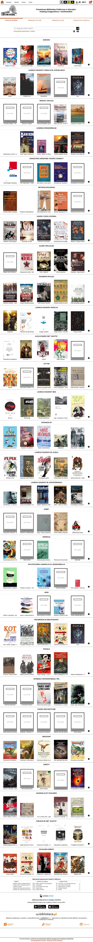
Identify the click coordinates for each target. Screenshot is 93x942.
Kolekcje (32, 31)
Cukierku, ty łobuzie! (40, 889)
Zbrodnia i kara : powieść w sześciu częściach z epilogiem (25, 889)
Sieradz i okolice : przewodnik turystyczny (21, 884)
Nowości (8, 2)
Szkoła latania (39, 884)
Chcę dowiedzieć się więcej (38, 940)
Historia (16, 2)
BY (73, 2)
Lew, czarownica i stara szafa (42, 886)
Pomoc (24, 2)
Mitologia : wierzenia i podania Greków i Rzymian (23, 883)
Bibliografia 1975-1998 (34, 20)
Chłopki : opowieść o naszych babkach (44, 883)
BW (65, 2)
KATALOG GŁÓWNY (11, 20)
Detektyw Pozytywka (62, 888)
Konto (30, 2)
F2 (84, 2)
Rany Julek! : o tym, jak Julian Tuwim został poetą (68, 883)
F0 (77, 2)
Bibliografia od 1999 (58, 20)
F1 (80, 2)
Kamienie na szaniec (17, 886)
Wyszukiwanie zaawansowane (22, 31)
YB (69, 2)
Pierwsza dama (39, 888)
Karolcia (60, 889)
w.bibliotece (45, 918)
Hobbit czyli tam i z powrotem (64, 886)
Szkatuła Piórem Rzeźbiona (81, 20)
